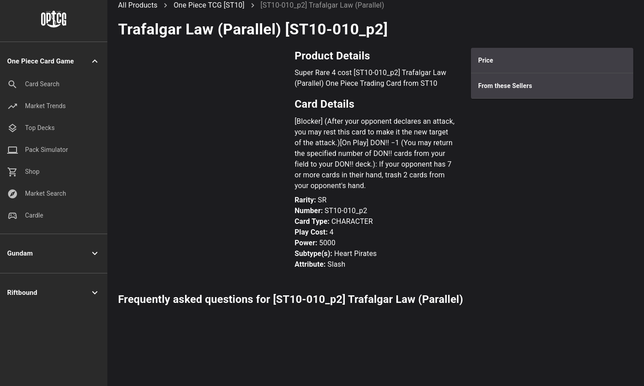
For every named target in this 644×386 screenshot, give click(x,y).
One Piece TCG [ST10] (209, 5)
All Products (137, 5)
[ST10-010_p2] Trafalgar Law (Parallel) (323, 5)
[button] (53, 61)
